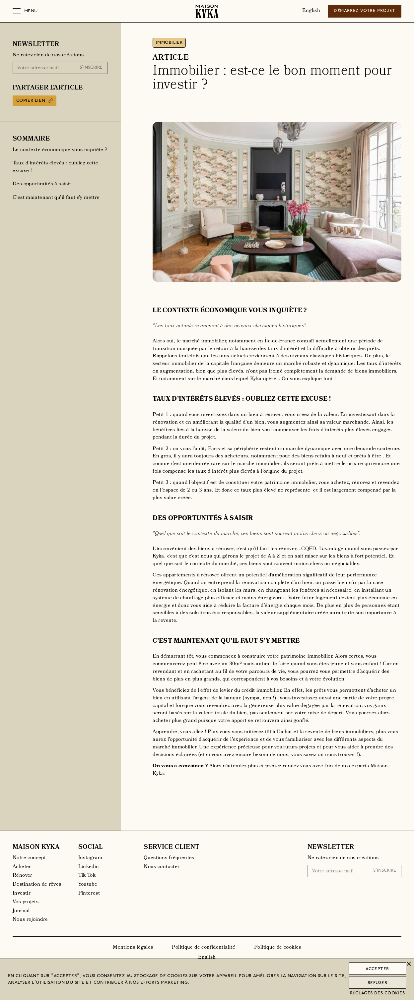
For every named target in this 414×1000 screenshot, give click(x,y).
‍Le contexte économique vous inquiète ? (60, 150)
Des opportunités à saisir (42, 184)
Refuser (377, 982)
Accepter (377, 969)
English (311, 11)
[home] (207, 11)
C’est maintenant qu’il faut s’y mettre (56, 198)
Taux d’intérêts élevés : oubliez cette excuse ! (55, 167)
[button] (25, 11)
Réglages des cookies (377, 993)
